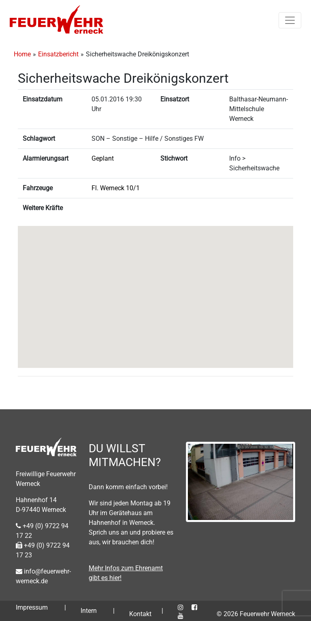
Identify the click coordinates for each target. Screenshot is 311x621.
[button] (155, 289)
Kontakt (140, 614)
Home (22, 54)
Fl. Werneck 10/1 (116, 188)
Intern (89, 611)
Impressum (32, 607)
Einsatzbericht (58, 54)
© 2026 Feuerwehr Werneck (256, 614)
